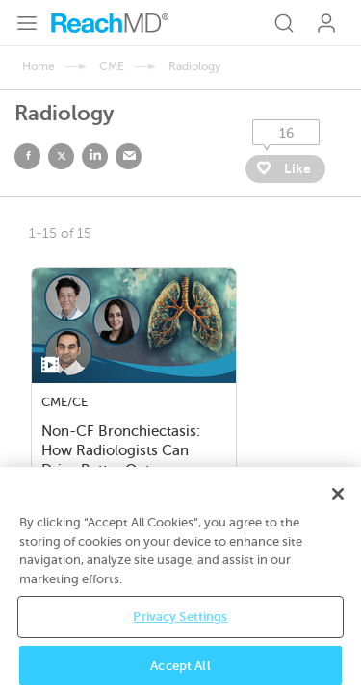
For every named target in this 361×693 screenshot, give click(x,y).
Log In (326, 23)
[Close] (338, 509)
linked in (95, 156)
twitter (61, 156)
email (129, 156)
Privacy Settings (180, 632)
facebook (27, 156)
